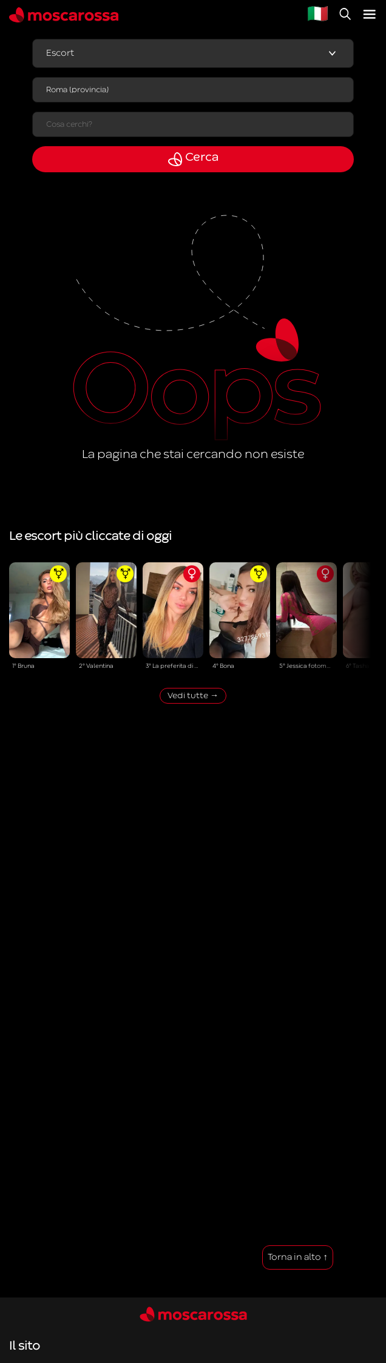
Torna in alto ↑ (298, 1257)
